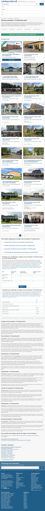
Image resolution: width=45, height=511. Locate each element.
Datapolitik (18, 478)
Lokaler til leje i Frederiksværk (7, 450)
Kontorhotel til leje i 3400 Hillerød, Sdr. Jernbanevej (11, 55)
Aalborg (25, 496)
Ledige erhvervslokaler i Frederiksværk (11, 318)
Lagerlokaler (19, 29)
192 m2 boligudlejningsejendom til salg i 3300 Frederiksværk (33, 161)
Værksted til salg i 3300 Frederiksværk (11, 184)
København (26, 493)
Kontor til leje (33, 482)
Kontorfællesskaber (37, 29)
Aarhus (25, 494)
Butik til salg (33, 475)
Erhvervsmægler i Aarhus (36, 490)
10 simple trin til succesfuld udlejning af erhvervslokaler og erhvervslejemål (16, 440)
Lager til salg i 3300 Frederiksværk (10, 98)
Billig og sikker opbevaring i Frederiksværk (12, 79)
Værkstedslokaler (27, 29)
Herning (25, 504)
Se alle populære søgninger (7, 459)
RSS (17, 488)
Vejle (25, 501)
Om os (17, 474)
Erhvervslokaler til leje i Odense (7, 495)
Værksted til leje (34, 479)
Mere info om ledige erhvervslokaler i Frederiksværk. (15, 25)
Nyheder (18, 480)
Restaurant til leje (34, 478)
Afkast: (25, 121)
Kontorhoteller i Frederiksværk (7, 456)
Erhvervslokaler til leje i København (8, 493)
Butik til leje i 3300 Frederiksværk (32, 228)
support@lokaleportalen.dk (6, 476)
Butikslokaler (12, 29)
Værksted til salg (34, 480)
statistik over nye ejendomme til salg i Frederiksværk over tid (17, 267)
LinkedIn (8, 488)
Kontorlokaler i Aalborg (5, 500)
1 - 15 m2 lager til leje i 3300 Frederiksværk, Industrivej (31, 77)
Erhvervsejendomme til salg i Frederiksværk (9, 449)
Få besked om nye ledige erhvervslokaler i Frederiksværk (22, 34)
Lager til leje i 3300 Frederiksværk (10, 205)
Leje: (25, 58)
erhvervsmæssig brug (31, 1)
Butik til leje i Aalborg (5, 503)
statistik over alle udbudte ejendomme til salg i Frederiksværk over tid (28, 266)
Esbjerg (25, 497)
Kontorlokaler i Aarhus (5, 498)
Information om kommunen (6, 448)
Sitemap (17, 487)
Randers (25, 498)
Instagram (3, 488)
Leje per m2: (26, 59)
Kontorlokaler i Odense (5, 499)
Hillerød (25, 503)
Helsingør (25, 507)
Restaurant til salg (34, 477)
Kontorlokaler (4, 29)
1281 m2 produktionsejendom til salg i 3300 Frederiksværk (10, 182)
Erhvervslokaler (4, 18)
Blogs (17, 481)
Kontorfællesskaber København (7, 507)
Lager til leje (33, 481)
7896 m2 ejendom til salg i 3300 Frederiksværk (32, 117)
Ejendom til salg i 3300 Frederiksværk (11, 119)
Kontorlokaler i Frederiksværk (27, 318)
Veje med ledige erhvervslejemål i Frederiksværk (11, 447)
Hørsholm (25, 505)
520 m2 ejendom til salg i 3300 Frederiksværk (10, 117)
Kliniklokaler (3, 405)
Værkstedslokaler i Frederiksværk (7, 454)
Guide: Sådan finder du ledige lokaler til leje (9, 438)
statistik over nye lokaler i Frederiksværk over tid (14, 265)
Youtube (5, 488)
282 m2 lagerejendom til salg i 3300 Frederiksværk (11, 96)
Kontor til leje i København (36, 484)
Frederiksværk (16, 18)
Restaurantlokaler (4, 421)
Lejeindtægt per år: (28, 207)
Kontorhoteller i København (6, 505)
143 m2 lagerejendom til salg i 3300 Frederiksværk (11, 226)
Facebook (1, 488)
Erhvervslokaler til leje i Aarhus (7, 494)
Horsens (25, 508)
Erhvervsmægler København (6, 508)
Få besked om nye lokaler (41, 1)
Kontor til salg (34, 483)
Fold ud (21, 286)
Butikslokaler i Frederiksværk (7, 452)
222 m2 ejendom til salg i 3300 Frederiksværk (32, 182)
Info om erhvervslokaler (20, 485)
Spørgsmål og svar (20, 482)
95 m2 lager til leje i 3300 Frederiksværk (8, 203)
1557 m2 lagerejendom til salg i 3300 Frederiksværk (10, 161)
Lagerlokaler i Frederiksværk (6, 453)
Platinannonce (12, 52)
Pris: (3, 100)
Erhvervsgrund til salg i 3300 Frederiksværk (31, 96)
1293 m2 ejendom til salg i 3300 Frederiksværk (10, 139)
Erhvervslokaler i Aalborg (6, 496)
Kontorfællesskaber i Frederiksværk (8, 455)
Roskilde (25, 502)
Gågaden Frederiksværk (29, 57)
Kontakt (17, 475)
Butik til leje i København (36, 485)
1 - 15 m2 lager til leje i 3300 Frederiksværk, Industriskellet (10, 77)
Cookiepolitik (18, 479)
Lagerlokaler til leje (5, 504)
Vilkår (17, 476)
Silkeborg (25, 500)
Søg (42, 4)
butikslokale (17, 355)
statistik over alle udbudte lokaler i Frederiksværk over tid (28, 264)
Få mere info (11, 59)
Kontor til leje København (6, 497)
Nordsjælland (10, 18)
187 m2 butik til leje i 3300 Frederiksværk (31, 226)
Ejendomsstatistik (19, 484)
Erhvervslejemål (34, 474)
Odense (25, 495)
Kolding (25, 499)
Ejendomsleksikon (19, 483)
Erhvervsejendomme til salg (36, 487)
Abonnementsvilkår (20, 477)
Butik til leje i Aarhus (5, 502)
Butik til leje (33, 476)
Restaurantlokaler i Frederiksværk (7, 457)
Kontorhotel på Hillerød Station (9, 57)
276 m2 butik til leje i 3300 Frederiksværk (31, 55)
